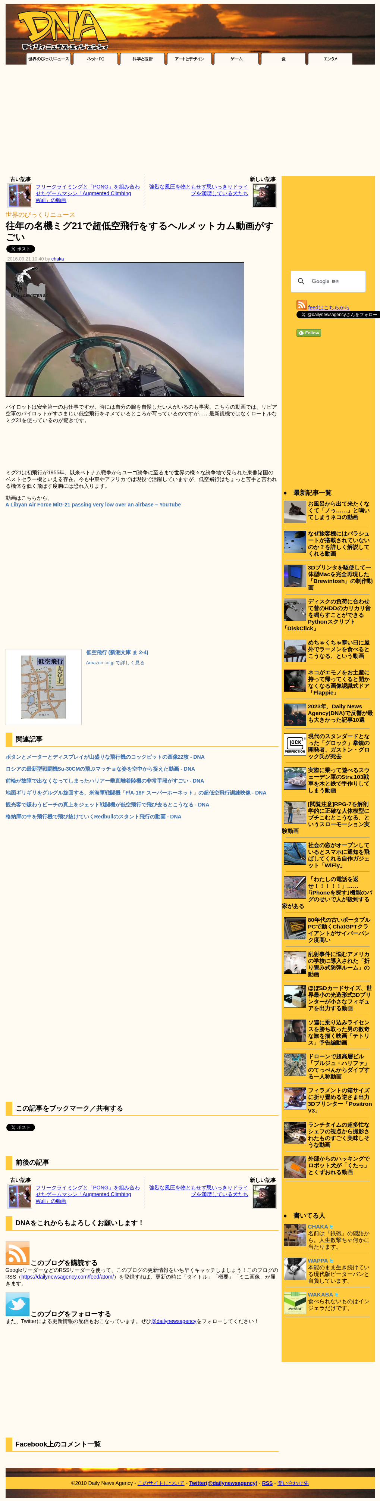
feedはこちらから (329, 308)
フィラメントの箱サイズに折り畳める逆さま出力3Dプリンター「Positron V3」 (340, 1100)
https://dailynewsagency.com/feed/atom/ (67, 1277)
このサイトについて (161, 1483)
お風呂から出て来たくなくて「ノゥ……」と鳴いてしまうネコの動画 (339, 510)
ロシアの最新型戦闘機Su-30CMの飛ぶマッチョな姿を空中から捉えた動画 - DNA (100, 769)
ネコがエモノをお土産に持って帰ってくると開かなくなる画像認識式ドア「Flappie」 (339, 682)
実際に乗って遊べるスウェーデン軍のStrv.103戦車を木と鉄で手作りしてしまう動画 (339, 780)
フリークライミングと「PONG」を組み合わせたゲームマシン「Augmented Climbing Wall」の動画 (88, 193)
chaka (57, 259)
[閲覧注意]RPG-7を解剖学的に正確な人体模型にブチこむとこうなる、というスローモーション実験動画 (326, 817)
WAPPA (318, 1260)
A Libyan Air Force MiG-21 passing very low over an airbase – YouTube (93, 505)
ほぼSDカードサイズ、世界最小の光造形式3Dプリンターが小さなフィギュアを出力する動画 (340, 998)
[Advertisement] (190, 122)
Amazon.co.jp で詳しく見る (115, 662)
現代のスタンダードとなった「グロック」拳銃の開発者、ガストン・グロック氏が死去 (339, 746)
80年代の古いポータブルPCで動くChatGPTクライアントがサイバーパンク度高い (339, 930)
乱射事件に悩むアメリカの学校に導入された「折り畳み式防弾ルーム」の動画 (339, 964)
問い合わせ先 (293, 1483)
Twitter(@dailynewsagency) (223, 1483)
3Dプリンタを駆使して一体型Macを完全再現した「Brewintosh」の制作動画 (340, 577)
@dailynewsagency (174, 1321)
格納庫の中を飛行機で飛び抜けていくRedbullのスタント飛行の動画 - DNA (94, 817)
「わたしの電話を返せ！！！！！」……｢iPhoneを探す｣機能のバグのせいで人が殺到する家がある (327, 892)
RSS (267, 1483)
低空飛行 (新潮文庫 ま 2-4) (117, 652)
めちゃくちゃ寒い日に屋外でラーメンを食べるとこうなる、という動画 (339, 649)
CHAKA (318, 1226)
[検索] (327, 281)
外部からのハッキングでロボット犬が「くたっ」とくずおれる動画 (339, 1165)
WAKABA (320, 1294)
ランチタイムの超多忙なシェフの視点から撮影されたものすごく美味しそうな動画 (339, 1134)
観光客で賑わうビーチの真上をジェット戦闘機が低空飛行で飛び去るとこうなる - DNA (108, 805)
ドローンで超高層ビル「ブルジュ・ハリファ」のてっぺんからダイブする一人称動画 (339, 1066)
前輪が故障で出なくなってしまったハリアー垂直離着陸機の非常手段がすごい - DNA (105, 781)
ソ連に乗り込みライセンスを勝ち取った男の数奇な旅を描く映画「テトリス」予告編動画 (339, 1032)
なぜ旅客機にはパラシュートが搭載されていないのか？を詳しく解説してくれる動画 (339, 543)
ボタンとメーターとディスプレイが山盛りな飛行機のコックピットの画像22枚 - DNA (105, 757)
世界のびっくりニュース (40, 214)
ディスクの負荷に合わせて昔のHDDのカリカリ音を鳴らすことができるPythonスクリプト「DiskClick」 (326, 614)
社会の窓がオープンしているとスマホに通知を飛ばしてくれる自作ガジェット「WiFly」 (339, 855)
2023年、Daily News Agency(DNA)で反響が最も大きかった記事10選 (340, 713)
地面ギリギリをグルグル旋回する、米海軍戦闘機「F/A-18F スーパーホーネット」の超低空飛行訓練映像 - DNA (136, 793)
